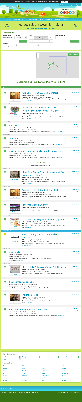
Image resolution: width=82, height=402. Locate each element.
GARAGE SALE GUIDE (61, 19)
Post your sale (64, 5)
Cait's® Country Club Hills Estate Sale (39, 234)
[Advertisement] (41, 333)
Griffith (11, 359)
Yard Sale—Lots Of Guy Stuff (35, 92)
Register (72, 5)
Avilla (23, 373)
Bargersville (65, 373)
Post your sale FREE (6, 388)
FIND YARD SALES (19, 19)
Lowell (11, 357)
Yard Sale (13, 125)
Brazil (43, 380)
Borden (5, 380)
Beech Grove (45, 375)
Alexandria (45, 366)
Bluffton (44, 378)
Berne (63, 375)
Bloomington (26, 378)
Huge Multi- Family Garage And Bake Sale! (28, 309)
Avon (43, 373)
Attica (43, 371)
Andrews (24, 368)
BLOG (73, 19)
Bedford (24, 375)
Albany (4, 366)
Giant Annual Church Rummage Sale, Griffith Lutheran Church (37, 151)
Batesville (5, 375)
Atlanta (24, 371)
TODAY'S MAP (32, 19)
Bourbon (24, 380)
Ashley (4, 371)
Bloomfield (6, 378)
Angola (44, 368)
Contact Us (4, 392)
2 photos (38, 294)
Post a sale (64, 1)
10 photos (44, 204)
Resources (35, 392)
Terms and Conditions (24, 392)
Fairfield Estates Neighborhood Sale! (39, 219)
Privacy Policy (13, 392)
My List (6, 25)
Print (75, 25)
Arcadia (64, 368)
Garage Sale (14, 252)
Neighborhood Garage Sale (21, 281)
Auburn (64, 371)
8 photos (53, 92)
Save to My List (75, 92)
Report (77, 94)
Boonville (64, 378)
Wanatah (50, 357)
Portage (31, 357)
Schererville (70, 357)
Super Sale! (14, 138)
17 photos (36, 175)
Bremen (64, 380)
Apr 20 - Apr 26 (41, 38)
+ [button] (37, 54)
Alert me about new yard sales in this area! (41, 28)
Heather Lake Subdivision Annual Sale (39, 267)
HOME (9, 19)
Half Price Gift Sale (30, 204)
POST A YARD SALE (46, 19)
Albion (24, 366)
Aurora (4, 373)
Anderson (5, 368)
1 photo (57, 110)
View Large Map (73, 54)
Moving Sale (27, 294)
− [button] (37, 57)
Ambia (63, 366)
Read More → (31, 101)
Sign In (78, 5)
